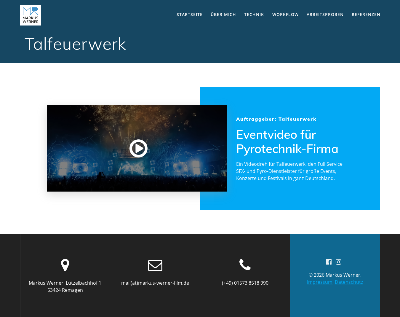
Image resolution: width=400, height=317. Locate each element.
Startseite (190, 14)
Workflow (285, 14)
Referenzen (366, 14)
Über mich (223, 14)
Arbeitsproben (325, 14)
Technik (254, 14)
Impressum (319, 282)
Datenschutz (349, 282)
